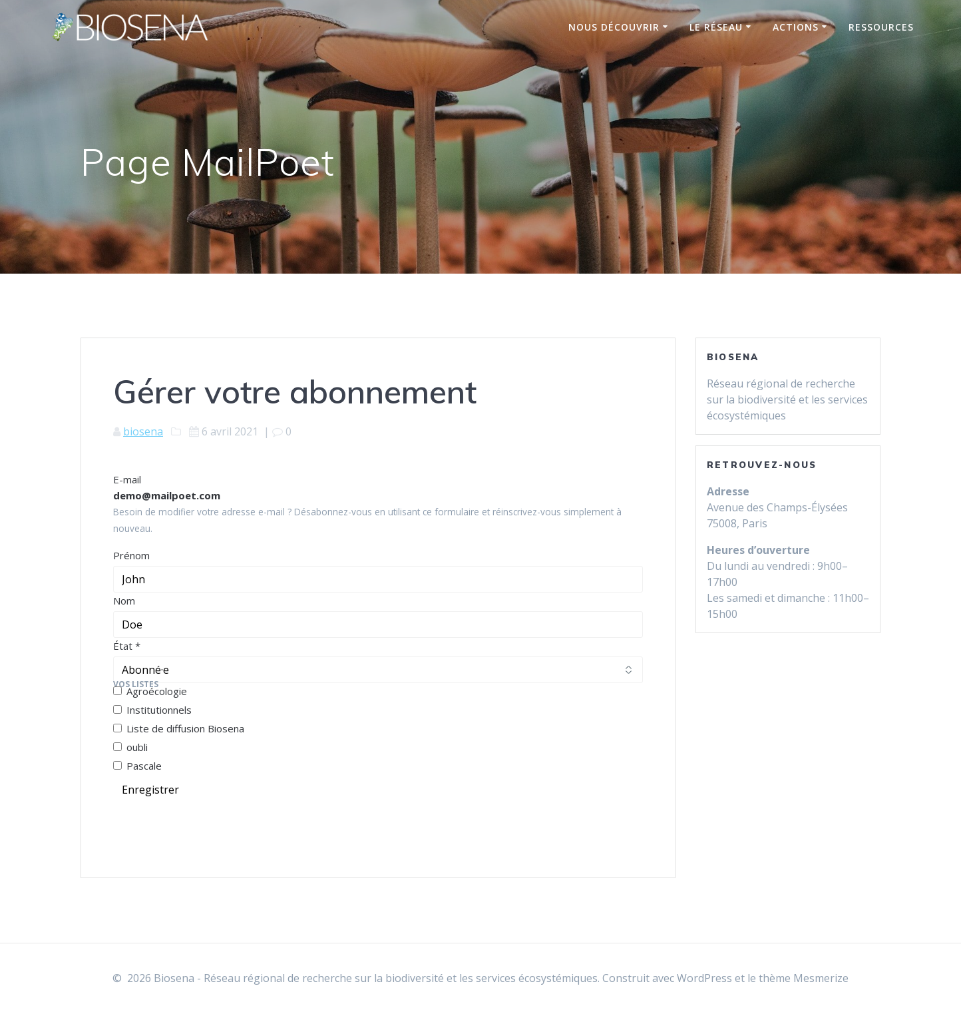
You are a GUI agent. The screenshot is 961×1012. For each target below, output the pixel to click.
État (126, 645)
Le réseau (716, 27)
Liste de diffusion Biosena (178, 728)
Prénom (131, 555)
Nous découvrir (614, 27)
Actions (796, 27)
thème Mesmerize (804, 978)
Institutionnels (152, 709)
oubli (130, 747)
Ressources (881, 27)
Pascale (137, 765)
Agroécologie (150, 691)
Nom (124, 600)
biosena (143, 431)
